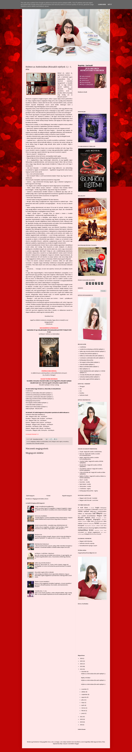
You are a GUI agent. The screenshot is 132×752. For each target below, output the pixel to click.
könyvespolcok (88, 525)
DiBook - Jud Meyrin (45, 428)
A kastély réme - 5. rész (41, 591)
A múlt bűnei (29, 391)
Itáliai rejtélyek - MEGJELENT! (34, 408)
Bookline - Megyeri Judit (32, 418)
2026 (81, 658)
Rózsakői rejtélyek (39, 443)
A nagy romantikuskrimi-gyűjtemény (44, 506)
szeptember (84, 694)
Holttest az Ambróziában (42, 441)
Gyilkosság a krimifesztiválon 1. (43, 563)
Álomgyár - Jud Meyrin (46, 424)
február (83, 710)
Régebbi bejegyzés (67, 495)
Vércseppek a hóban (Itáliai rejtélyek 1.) (37, 402)
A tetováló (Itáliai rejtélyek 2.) (34, 404)
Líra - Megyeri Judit (31, 420)
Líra (44, 375)
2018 (81, 725)
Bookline (82, 393)
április (83, 705)
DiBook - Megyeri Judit (32, 428)
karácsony (91, 523)
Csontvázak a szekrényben (91, 509)
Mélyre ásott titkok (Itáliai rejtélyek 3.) (36, 406)
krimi (50, 441)
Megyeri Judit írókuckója (86, 541)
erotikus (80, 521)
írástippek (86, 534)
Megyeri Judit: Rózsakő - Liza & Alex (89, 500)
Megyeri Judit (55, 441)
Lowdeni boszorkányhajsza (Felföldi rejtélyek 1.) (39, 395)
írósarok (99, 534)
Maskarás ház (38, 534)
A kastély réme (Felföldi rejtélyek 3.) (89, 353)
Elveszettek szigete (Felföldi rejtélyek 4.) (90, 379)
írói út (91, 534)
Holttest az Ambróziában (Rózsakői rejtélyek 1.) (39, 393)
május (83, 702)
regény (61, 441)
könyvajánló (81, 525)
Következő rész (49, 316)
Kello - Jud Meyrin (44, 426)
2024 (81, 664)
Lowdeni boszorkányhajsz (88, 516)
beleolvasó (81, 519)
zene (102, 532)
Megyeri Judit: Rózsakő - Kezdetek (88, 498)
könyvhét (93, 525)
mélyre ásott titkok (101, 525)
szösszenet (81, 532)
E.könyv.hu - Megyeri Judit (33, 430)
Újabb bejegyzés (30, 495)
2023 (81, 666)
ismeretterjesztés (98, 521)
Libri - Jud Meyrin (42, 416)
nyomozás (85, 528)
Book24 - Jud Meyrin (45, 422)
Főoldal (48, 495)
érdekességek (81, 534)
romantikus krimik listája (100, 530)
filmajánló (84, 521)
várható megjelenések (94, 532)
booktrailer (104, 519)
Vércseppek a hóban (101, 517)
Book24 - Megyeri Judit (32, 422)
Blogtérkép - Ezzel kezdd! (85, 65)
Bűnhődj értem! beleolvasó (42, 544)
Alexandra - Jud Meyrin (32, 426)
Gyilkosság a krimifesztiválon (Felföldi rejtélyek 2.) (40, 398)
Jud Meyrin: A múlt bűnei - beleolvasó (44, 553)
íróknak (94, 534)
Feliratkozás (49, 324)
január (83, 713)
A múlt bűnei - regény (85, 488)
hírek (92, 521)
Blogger (77, 743)
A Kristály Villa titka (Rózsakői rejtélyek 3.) (90, 375)
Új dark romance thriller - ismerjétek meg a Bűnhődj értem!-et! (51, 525)
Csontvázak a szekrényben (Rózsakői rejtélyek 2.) (39, 397)
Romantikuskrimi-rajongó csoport (88, 545)
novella (80, 528)
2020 (81, 719)
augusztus (84, 697)
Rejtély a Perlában (85, 677)
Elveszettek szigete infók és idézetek (44, 572)
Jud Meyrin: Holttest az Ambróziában (49, 334)
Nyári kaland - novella (85, 484)
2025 (81, 661)
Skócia (93, 517)
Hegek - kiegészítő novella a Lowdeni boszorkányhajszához (89, 458)
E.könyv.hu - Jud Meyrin (47, 430)
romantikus (66, 441)
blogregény (33, 441)
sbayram (65, 743)
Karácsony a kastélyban (41, 516)
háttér (88, 521)
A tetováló (91, 507)
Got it (110, 4)
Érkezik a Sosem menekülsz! (42, 581)
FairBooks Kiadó (30, 414)
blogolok (89, 519)
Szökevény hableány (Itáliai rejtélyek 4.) (90, 377)
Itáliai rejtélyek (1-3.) (85, 369)
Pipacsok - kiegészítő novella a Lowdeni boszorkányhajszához (90, 454)
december (84, 671)
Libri (81, 388)
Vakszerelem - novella (85, 486)
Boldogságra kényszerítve (33, 400)
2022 (81, 669)
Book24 (47, 375)
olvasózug (91, 528)
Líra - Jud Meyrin (41, 420)
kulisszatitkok (103, 523)
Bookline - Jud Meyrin (46, 418)
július (82, 700)
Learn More (102, 4)
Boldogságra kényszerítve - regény (89, 491)
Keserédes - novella (85, 482)
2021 (81, 716)
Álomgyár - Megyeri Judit (33, 424)
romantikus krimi (30, 443)
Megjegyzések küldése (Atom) (40, 499)
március (83, 708)
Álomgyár (53, 375)
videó (86, 532)
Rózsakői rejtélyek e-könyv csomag (49, 385)
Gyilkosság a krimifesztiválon (98, 511)
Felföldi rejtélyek (83, 511)
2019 (81, 722)
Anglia (97, 507)
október (83, 692)
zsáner (105, 532)
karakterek (85, 523)
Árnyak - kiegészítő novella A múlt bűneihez (91, 451)
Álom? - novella (84, 480)
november (84, 689)
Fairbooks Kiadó (102, 509)
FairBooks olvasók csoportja (87, 543)
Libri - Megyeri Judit (31, 416)
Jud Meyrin (97, 513)
